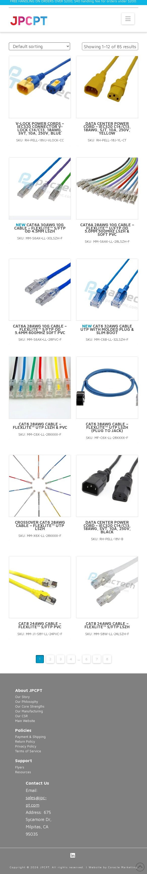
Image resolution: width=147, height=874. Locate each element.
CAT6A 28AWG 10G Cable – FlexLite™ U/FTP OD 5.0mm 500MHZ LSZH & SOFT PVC (107, 229)
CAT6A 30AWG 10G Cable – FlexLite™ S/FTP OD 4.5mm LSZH (40, 228)
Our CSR (21, 716)
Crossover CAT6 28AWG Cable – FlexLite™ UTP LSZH (40, 525)
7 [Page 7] (97, 659)
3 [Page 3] (61, 659)
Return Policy (25, 741)
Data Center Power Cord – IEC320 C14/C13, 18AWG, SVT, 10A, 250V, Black (107, 527)
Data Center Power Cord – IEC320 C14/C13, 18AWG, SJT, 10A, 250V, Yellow (107, 128)
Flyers (19, 767)
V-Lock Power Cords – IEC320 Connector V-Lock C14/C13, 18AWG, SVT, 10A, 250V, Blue (40, 128)
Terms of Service (28, 751)
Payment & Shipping (30, 737)
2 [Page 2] (50, 659)
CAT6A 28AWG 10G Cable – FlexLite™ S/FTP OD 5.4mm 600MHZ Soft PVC (40, 329)
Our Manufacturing (29, 711)
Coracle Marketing (122, 867)
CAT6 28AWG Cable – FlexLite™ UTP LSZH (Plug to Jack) (107, 427)
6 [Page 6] (86, 659)
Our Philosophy (26, 702)
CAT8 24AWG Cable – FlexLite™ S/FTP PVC (39, 625)
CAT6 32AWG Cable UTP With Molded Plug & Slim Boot (107, 329)
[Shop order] (39, 46)
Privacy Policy (25, 746)
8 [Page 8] (107, 659)
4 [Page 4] (71, 659)
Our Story (22, 697)
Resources (23, 772)
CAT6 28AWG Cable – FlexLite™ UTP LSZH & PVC (40, 426)
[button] (128, 18)
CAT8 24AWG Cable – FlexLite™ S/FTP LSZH (107, 625)
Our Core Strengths (29, 706)
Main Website (25, 721)
